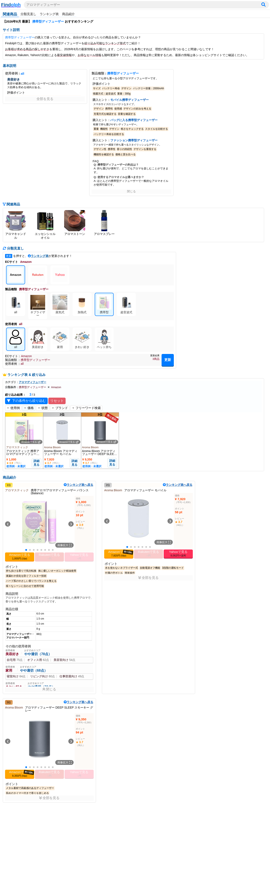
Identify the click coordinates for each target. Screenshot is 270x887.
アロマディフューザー (32, 382)
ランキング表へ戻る (78, 484)
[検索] (263, 4)
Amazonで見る (30, 442)
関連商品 (10, 14)
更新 (167, 360)
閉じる (131, 191)
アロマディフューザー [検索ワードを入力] (43, 5)
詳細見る (36, 462)
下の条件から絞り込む (26, 401)
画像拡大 (64, 545)
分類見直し (28, 14)
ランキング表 (49, 14)
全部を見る (44, 99)
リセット (57, 400)
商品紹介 (68, 14)
